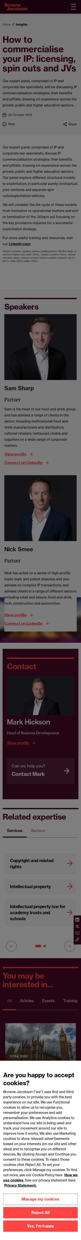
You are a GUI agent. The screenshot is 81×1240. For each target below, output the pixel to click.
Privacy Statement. (20, 1190)
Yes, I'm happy (40, 1230)
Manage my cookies (40, 1203)
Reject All (40, 1217)
